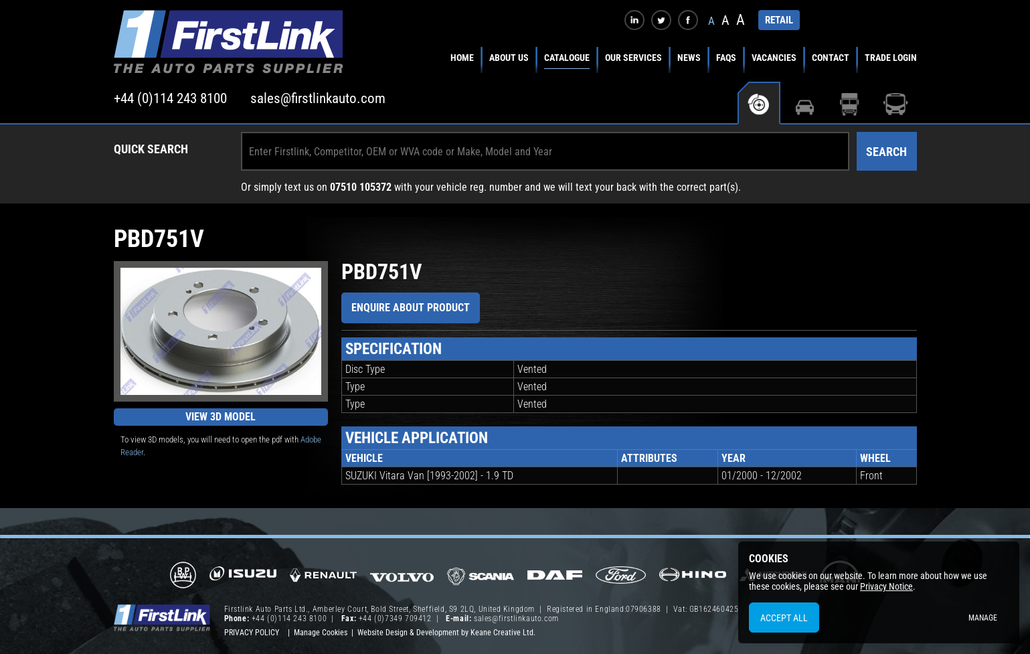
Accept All (784, 617)
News (689, 57)
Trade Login (891, 57)
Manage (982, 618)
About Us (509, 57)
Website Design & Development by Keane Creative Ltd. (446, 632)
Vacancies (774, 57)
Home (462, 57)
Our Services (633, 57)
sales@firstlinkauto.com (317, 98)
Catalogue (567, 57)
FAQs (726, 57)
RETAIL (779, 20)
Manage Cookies (320, 632)
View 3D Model (220, 416)
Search (886, 152)
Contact (830, 57)
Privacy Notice (886, 586)
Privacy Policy (251, 632)
